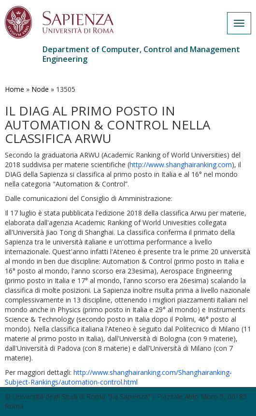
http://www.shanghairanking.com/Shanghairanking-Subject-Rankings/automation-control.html (118, 377)
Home (14, 89)
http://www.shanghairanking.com (180, 164)
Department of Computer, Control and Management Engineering (141, 54)
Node (40, 89)
